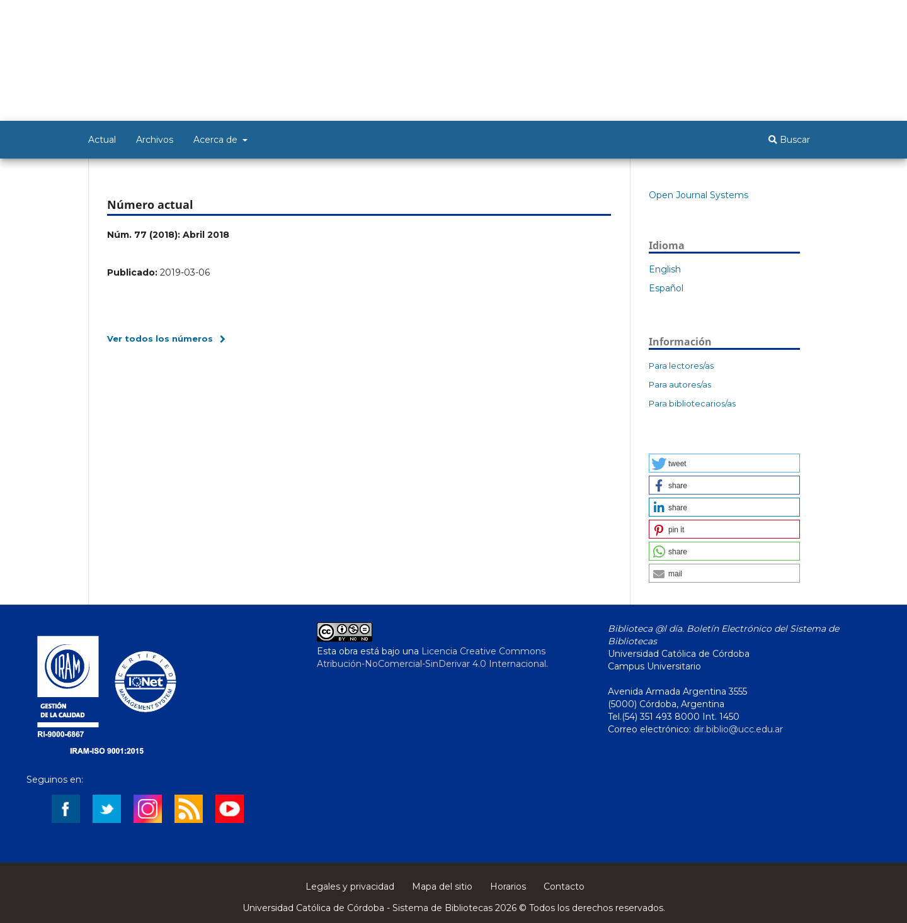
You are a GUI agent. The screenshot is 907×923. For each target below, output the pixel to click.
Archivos (154, 139)
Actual (102, 139)
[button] (724, 463)
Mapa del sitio (442, 886)
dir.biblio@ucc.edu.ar (738, 729)
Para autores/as (680, 384)
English (665, 269)
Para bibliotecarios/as (692, 403)
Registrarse (757, 17)
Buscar (789, 139)
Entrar (807, 17)
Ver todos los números (160, 338)
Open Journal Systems (698, 195)
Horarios (508, 886)
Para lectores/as (681, 366)
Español (666, 288)
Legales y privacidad (349, 886)
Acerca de (216, 139)
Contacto (564, 886)
